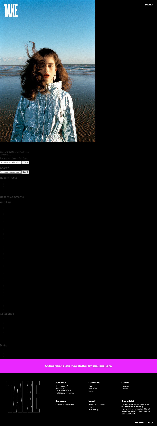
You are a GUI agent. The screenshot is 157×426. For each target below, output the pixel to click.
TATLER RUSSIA (15, 147)
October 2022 (10, 241)
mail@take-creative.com (65, 393)
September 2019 (11, 293)
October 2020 (10, 268)
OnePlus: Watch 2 (11, 189)
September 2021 (11, 248)
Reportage (8, 335)
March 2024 (9, 219)
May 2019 (8, 298)
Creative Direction (11, 320)
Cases (91, 391)
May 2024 (8, 216)
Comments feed (11, 354)
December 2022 (11, 236)
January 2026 (10, 206)
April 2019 (8, 301)
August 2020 (9, 273)
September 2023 (11, 224)
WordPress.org (10, 357)
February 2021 (10, 261)
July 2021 (8, 251)
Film (6, 325)
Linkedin (125, 389)
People (7, 328)
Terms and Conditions (97, 404)
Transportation (10, 340)
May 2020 (8, 278)
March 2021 (9, 258)
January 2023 (10, 234)
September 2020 (11, 271)
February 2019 (10, 303)
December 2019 (10, 286)
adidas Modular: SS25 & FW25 (16, 184)
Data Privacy (93, 410)
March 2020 (9, 283)
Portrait (8, 330)
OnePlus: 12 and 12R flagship (16, 191)
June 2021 (8, 253)
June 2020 (9, 276)
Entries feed (9, 352)
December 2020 (11, 266)
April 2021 (8, 256)
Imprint (91, 407)
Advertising (9, 318)
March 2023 (9, 229)
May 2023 (8, 226)
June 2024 (9, 214)
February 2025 (10, 211)
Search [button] (25, 162)
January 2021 (10, 263)
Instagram (125, 386)
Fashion (8, 323)
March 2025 (9, 209)
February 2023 (10, 231)
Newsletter (144, 422)
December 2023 (11, 221)
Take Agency (34, 152)
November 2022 (11, 239)
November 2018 (10, 308)
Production (9, 333)
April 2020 (9, 281)
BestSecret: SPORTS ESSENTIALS (18, 181)
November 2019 (10, 288)
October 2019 (10, 291)
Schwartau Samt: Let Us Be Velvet (17, 186)
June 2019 (8, 296)
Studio (91, 386)
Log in (7, 349)
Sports (7, 338)
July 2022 (8, 246)
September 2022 (11, 243)
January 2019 (10, 306)
